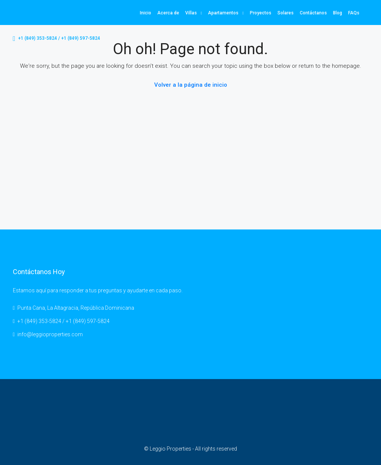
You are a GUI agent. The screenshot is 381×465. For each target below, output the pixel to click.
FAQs (353, 13)
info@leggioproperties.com (50, 334)
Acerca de (168, 13)
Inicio (145, 13)
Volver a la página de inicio (190, 84)
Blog (337, 13)
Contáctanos (313, 13)
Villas (191, 13)
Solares (285, 13)
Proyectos (260, 13)
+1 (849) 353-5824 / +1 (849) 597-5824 (56, 38)
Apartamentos (223, 13)
